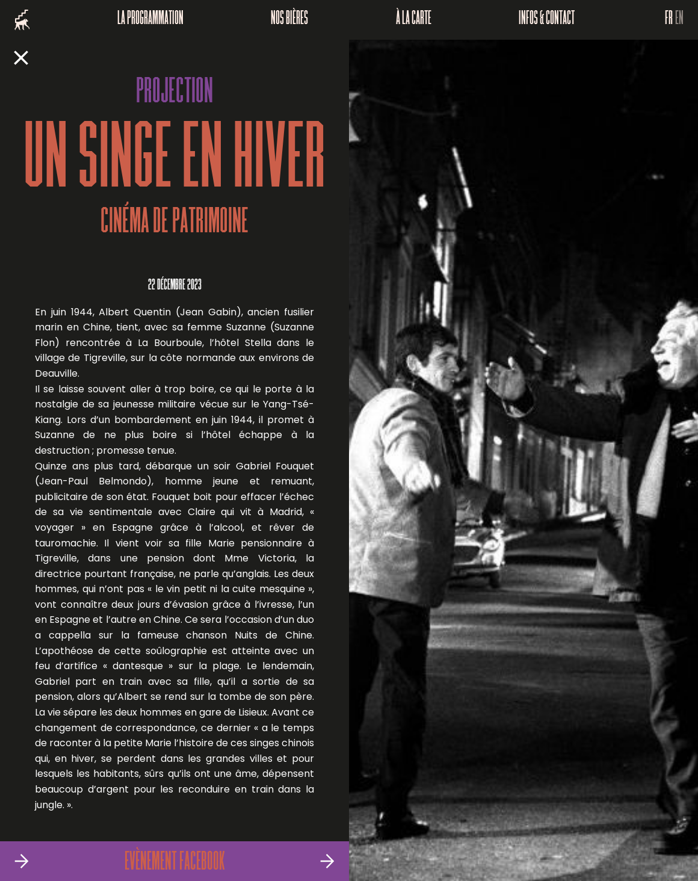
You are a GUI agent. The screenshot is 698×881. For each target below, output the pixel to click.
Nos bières (289, 20)
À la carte (413, 20)
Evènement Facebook (175, 863)
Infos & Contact (547, 20)
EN (679, 20)
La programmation (150, 20)
